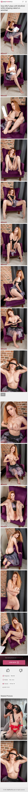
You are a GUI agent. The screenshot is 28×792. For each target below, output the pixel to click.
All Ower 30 (12, 683)
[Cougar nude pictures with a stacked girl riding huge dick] (14, 719)
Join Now (14, 662)
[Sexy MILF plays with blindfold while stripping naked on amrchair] (14, 33)
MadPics (6, 1)
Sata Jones (11, 679)
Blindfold (13, 675)
